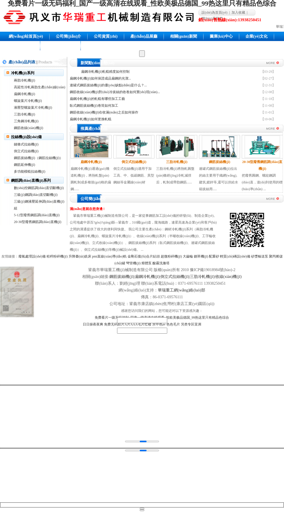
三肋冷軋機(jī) (24, 114)
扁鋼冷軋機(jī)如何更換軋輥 (90, 119)
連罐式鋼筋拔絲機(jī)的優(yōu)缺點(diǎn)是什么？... (108, 85)
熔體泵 (146, 263)
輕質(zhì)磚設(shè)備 (235, 256)
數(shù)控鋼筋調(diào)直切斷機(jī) (39, 188)
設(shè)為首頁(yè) (214, 12)
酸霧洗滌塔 (160, 263)
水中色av (159, 324)
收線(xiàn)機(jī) (228, 276)
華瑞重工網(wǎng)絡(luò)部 (181, 290)
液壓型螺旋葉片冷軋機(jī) (33, 108)
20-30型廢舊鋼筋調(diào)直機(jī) (37, 222)
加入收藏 (238, 12)
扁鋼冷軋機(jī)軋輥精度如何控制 (105, 72)
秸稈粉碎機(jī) (57, 256)
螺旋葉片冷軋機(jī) (28, 101)
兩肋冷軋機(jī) (24, 80)
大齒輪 (188, 256)
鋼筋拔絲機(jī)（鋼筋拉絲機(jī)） (38, 158)
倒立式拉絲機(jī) (26, 151)
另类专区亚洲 (191, 324)
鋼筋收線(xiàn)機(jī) (28, 128)
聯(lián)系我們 (21, 46)
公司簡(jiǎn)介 (68, 36)
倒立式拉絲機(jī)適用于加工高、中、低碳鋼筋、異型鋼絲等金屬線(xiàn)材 (133, 175)
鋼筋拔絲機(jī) (121, 276)
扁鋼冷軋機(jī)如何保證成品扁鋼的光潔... (100, 78)
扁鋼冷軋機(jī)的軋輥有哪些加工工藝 (97, 99)
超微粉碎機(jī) (171, 256)
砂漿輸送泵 (259, 256)
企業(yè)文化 (256, 36)
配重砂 (214, 256)
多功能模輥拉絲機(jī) (29, 171)
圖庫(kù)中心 (221, 36)
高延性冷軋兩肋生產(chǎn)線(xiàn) (39, 87)
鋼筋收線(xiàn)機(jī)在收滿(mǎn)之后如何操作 (104, 112)
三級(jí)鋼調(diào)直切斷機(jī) (36, 195)
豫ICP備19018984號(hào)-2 (213, 270)
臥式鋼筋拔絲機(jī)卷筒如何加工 (94, 106)
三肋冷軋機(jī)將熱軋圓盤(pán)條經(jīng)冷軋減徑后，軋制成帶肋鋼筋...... (175, 175)
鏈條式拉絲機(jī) (26, 144)
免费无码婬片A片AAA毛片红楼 (127, 324)
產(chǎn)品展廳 (143, 36)
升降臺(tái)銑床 (80, 256)
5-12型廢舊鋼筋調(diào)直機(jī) (37, 215)
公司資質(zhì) (105, 36)
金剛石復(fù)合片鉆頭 (144, 256)
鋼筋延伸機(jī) (24, 165)
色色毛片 (173, 324)
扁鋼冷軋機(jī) (24, 94)
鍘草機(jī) (201, 256)
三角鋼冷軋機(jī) (26, 121)
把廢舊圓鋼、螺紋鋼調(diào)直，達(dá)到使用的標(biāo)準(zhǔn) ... (262, 182)
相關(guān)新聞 (183, 36)
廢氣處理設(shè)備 (32, 256)
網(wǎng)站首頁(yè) (26, 36)
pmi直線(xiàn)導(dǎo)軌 (109, 256)
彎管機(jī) (133, 263)
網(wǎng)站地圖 (60, 46)
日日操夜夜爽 (93, 324)
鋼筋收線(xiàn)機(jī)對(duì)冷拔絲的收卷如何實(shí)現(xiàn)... (115, 92)
